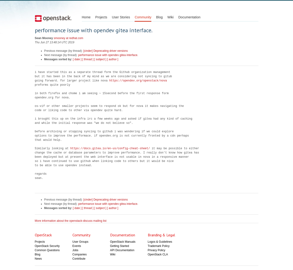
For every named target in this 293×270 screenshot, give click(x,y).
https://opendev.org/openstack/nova (138, 81)
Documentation (189, 17)
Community (143, 17)
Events (76, 246)
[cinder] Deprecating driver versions (105, 50)
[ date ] (77, 59)
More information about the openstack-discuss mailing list (71, 220)
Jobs (75, 250)
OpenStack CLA (158, 254)
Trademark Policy (159, 246)
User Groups (80, 241)
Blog (159, 17)
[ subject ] (100, 59)
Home (86, 17)
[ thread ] (87, 59)
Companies (79, 254)
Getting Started (119, 246)
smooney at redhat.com (68, 38)
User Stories (121, 17)
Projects (101, 17)
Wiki (170, 17)
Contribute (78, 258)
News (38, 258)
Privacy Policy (156, 250)
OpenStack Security (47, 246)
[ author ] (112, 59)
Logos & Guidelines (160, 241)
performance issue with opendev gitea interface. (108, 55)
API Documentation (122, 250)
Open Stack (53, 18)
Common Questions (47, 250)
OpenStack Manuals (123, 241)
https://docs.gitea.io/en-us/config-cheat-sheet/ (110, 148)
